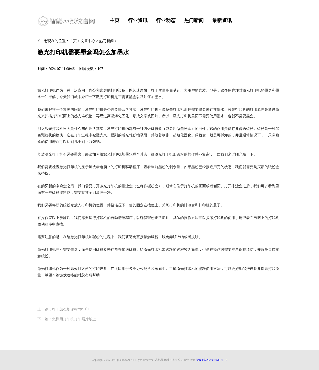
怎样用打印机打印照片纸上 (74, 319)
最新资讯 (222, 20)
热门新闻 (194, 20)
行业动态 (166, 20)
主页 (114, 20)
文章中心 (88, 41)
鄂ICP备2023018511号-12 (211, 359)
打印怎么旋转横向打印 (70, 309)
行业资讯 (137, 20)
